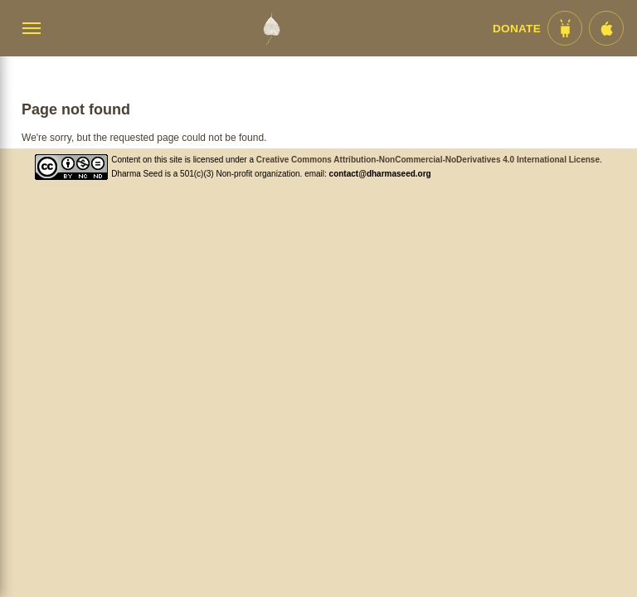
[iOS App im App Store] (606, 28)
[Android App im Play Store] (564, 28)
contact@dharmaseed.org (380, 173)
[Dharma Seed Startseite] (271, 28)
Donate (517, 28)
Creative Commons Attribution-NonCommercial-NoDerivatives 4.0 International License (428, 159)
